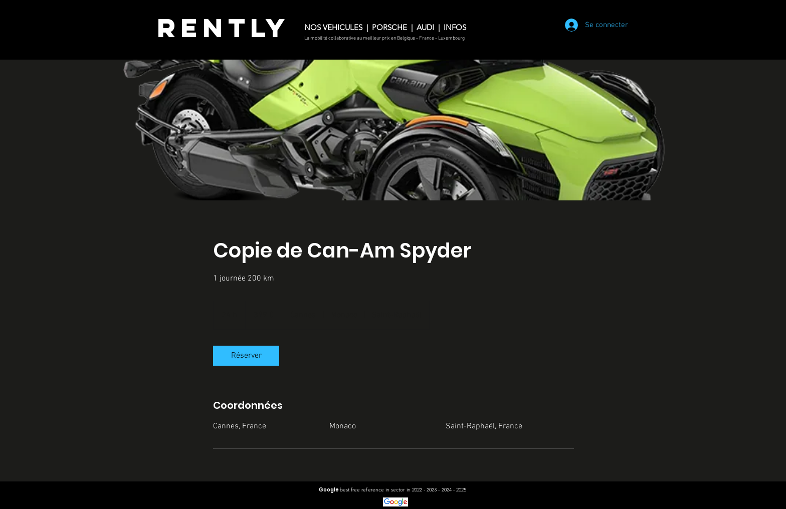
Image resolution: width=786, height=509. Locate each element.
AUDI (425, 27)
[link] (246, 356)
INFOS (457, 27)
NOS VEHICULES (333, 27)
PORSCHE (390, 27)
